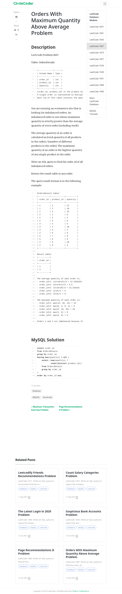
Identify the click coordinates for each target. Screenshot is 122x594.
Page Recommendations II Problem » (70, 408)
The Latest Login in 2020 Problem (34, 513)
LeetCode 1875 (97, 52)
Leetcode (43, 489)
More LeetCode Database (94, 101)
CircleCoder (23, 3)
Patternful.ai (84, 591)
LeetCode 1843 (97, 39)
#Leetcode (47, 397)
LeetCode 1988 (97, 85)
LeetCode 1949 (97, 72)
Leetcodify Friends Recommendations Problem (37, 474)
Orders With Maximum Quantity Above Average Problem (82, 553)
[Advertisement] (61, 433)
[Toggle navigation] (105, 3)
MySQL (33, 489)
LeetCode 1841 (97, 33)
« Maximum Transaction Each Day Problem (42, 408)
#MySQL (36, 397)
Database (37, 391)
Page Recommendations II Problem (36, 551)
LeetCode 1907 (97, 59)
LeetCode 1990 (97, 91)
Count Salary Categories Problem (82, 474)
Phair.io (75, 591)
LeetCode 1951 (97, 78)
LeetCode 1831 (97, 27)
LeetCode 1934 (97, 65)
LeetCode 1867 (97, 46)
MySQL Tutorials (94, 112)
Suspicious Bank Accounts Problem (83, 513)
